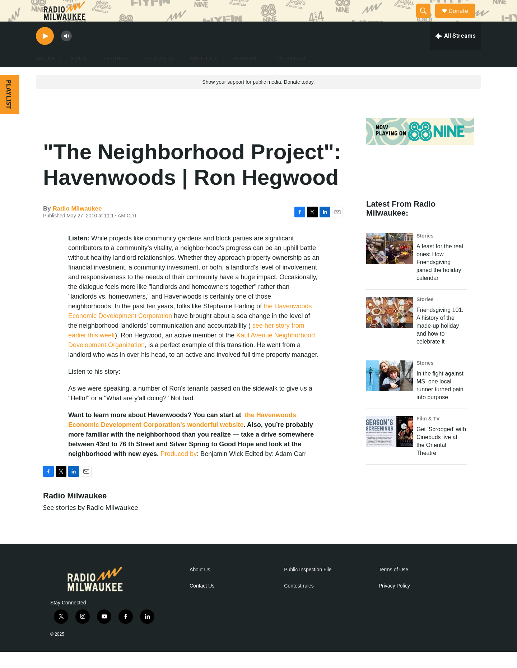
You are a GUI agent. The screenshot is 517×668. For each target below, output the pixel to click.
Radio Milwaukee (77, 224)
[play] (45, 52)
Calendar (290, 75)
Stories (424, 252)
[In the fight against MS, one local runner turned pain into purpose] (389, 392)
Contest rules (298, 602)
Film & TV (428, 435)
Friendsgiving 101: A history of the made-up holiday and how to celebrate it (440, 342)
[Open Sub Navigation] (61, 75)
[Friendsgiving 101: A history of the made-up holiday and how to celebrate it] (389, 328)
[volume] (66, 52)
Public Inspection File (307, 586)
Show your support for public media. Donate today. (258, 98)
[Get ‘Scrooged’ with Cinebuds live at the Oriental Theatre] (389, 447)
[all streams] (455, 52)
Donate (463, 19)
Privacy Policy (394, 602)
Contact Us (202, 602)
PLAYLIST (9, 110)
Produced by (178, 470)
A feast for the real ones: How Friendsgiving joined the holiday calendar (439, 278)
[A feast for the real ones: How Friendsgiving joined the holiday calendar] (389, 264)
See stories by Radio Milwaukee (90, 523)
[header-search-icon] (426, 19)
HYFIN (79, 75)
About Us (200, 586)
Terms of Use (393, 586)
